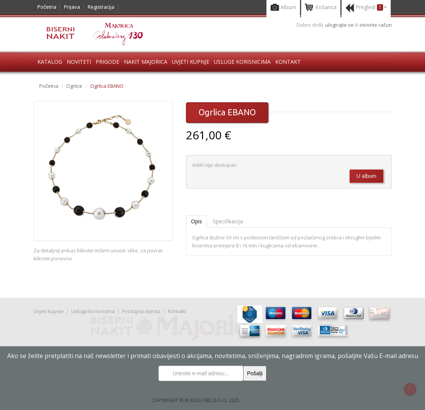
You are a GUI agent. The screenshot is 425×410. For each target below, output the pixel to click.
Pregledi (366, 7)
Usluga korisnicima (93, 311)
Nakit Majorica (145, 61)
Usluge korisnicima (242, 61)
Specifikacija (228, 221)
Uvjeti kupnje (190, 61)
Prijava (72, 6)
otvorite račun (375, 24)
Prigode (107, 61)
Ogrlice (74, 85)
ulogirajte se (340, 24)
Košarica (321, 7)
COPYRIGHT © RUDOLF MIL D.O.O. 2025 (195, 400)
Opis (196, 221)
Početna (46, 6)
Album (283, 7)
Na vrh (414, 393)
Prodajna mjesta (141, 311)
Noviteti (79, 61)
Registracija (101, 6)
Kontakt (288, 61)
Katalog (49, 61)
